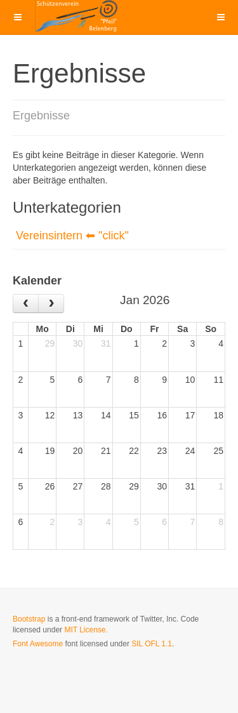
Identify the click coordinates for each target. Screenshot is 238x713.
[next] (51, 303)
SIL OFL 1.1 (151, 643)
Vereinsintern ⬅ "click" (72, 235)
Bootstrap (29, 619)
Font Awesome (38, 643)
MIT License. (85, 629)
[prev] (26, 303)
